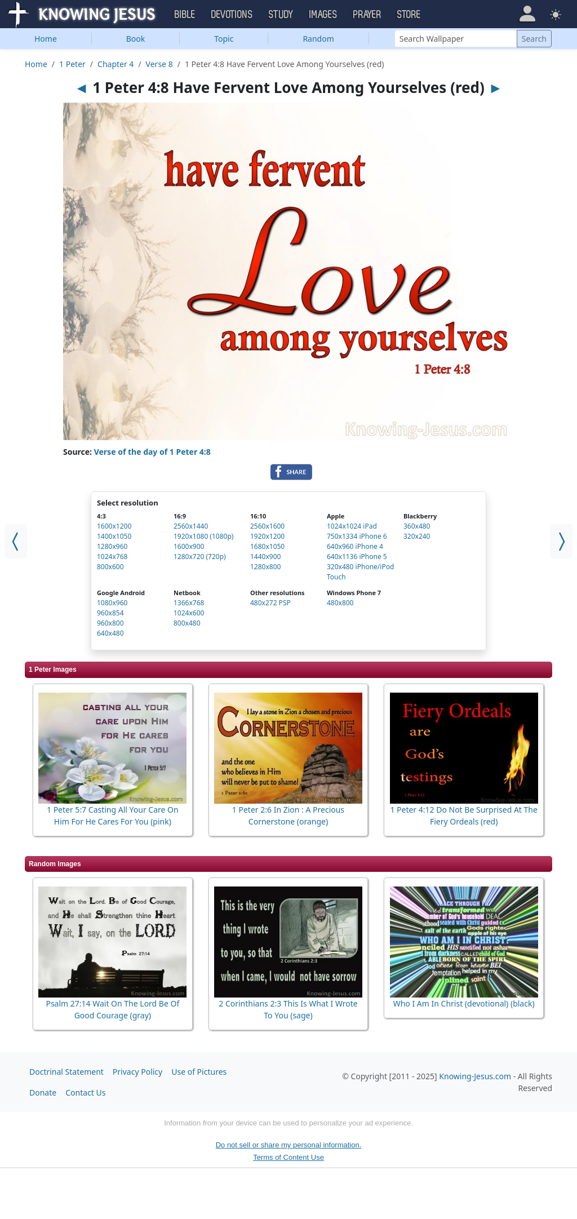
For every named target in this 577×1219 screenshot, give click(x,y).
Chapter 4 (115, 64)
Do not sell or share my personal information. (289, 1145)
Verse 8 (159, 64)
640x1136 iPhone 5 (357, 556)
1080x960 (112, 603)
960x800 (110, 623)
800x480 (187, 623)
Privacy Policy (137, 1071)
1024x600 (189, 613)
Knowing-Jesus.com (475, 1076)
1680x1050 (267, 546)
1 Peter (72, 64)
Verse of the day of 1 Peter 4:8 (152, 451)
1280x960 (112, 546)
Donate (42, 1092)
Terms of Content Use (288, 1157)
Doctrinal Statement (66, 1071)
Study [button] (281, 15)
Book (135, 38)
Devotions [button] (232, 15)
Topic (223, 38)
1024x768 (112, 556)
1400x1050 (114, 536)
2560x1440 (191, 526)
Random (318, 38)
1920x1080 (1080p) (203, 536)
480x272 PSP (270, 603)
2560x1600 (267, 526)
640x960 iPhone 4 (355, 546)
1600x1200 (114, 526)
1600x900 (189, 546)
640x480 (110, 633)
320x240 (416, 536)
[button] (527, 14)
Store (409, 15)
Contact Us (85, 1092)
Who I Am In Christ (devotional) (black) (464, 1003)
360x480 (416, 526)
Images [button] (323, 15)
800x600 (110, 566)
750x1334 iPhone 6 (357, 536)
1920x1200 (267, 536)
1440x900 (265, 556)
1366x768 (189, 603)
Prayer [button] (367, 15)
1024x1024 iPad (352, 526)
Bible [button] (185, 15)
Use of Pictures (199, 1071)
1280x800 (265, 566)
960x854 (110, 613)
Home (45, 38)
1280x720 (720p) (200, 556)
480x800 (340, 603)
